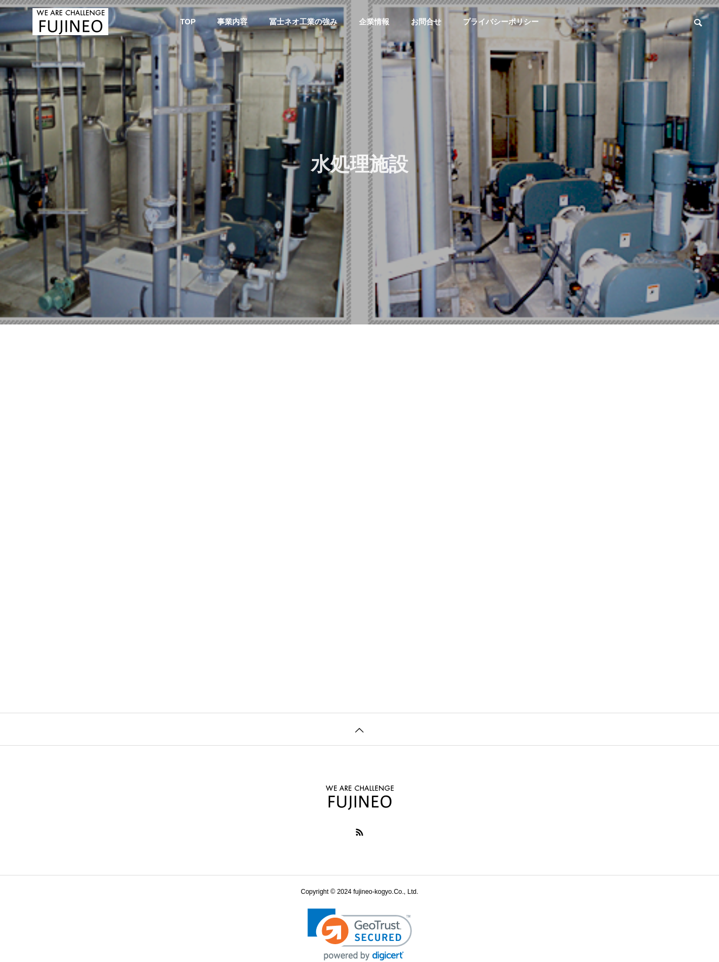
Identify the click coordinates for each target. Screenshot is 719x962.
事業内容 (232, 21)
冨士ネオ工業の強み (303, 21)
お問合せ (426, 21)
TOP (188, 21)
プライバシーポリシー (501, 21)
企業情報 (374, 21)
